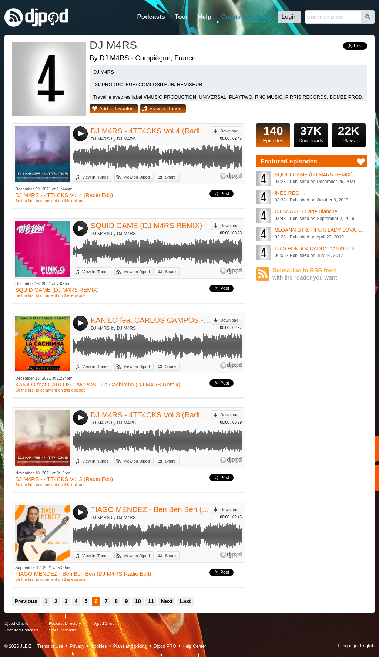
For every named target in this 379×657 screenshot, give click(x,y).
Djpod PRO (165, 646)
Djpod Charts (16, 623)
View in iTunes (165, 108)
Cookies (99, 646)
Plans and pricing (130, 646)
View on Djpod (137, 177)
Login (289, 16)
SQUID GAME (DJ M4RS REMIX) (146, 225)
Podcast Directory (65, 623)
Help (205, 16)
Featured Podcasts (21, 630)
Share (170, 177)
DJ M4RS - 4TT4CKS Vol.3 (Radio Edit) (151, 415)
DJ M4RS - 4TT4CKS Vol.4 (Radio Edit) (151, 131)
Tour (181, 16)
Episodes (273, 133)
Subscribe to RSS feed (319, 274)
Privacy (77, 646)
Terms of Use (50, 646)
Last (185, 601)
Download (229, 131)
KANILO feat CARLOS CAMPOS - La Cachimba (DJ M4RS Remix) (151, 320)
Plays (349, 133)
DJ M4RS (113, 45)
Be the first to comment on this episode (50, 201)
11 (151, 601)
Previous (25, 601)
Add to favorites (116, 108)
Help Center (194, 646)
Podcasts (151, 16)
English (367, 645)
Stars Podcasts (62, 630)
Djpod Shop (104, 623)
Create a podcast (246, 16)
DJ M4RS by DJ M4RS (113, 139)
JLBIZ (25, 646)
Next (167, 601)
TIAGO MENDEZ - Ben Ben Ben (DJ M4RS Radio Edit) (151, 509)
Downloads (311, 133)
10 (138, 601)
